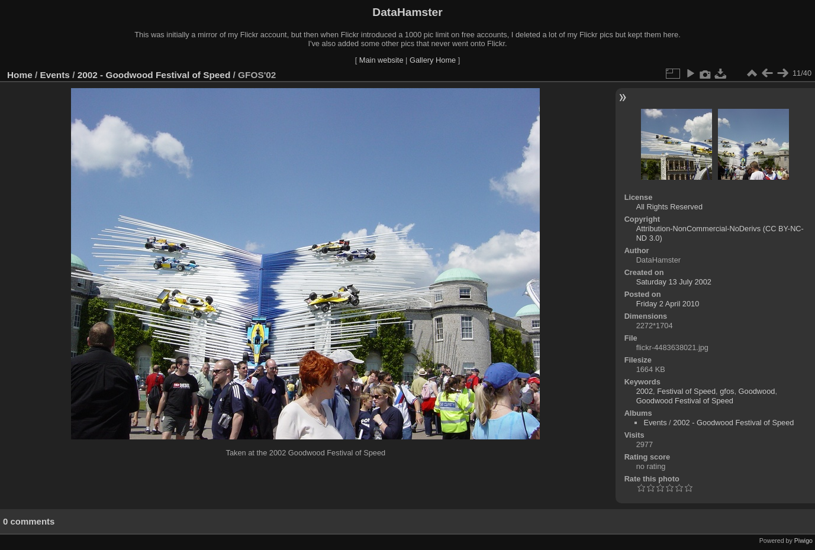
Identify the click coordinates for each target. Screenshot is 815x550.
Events (55, 75)
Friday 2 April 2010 (668, 303)
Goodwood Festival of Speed (684, 400)
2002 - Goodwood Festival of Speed (154, 75)
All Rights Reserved (669, 206)
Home (20, 75)
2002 (644, 391)
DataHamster (407, 12)
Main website (381, 60)
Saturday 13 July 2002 (673, 281)
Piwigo (803, 540)
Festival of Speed (686, 391)
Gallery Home (433, 60)
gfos (727, 391)
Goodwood (757, 391)
